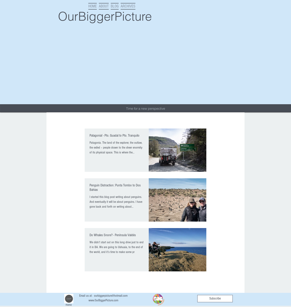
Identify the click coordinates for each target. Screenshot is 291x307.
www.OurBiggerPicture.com (103, 300)
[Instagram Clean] (208, 290)
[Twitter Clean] (201, 290)
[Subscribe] (215, 298)
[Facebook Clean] (195, 290)
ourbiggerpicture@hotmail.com (111, 295)
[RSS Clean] (214, 290)
